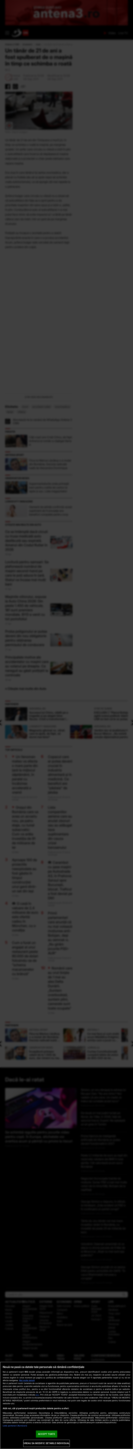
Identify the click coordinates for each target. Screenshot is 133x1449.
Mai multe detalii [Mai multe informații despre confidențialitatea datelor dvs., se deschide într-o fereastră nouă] (27, 1380)
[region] (66, 1405)
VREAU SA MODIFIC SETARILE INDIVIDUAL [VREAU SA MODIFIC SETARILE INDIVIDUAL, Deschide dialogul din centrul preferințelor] (46, 1443)
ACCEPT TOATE (46, 1434)
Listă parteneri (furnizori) (15, 1426)
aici (37, 1394)
